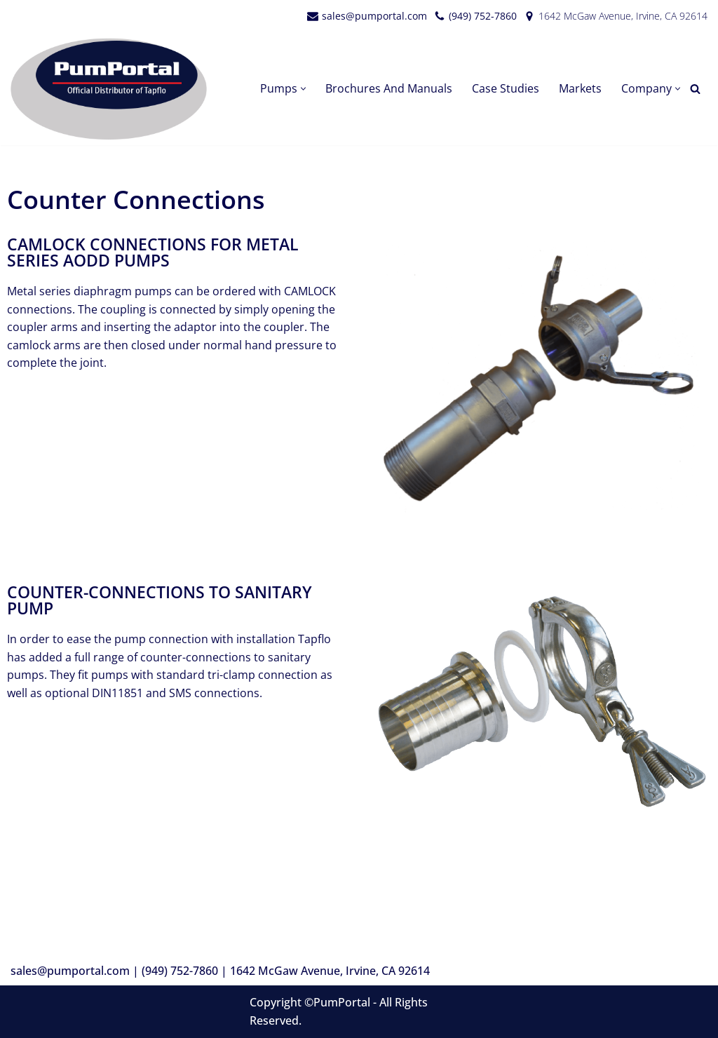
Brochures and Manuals (388, 88)
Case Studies (505, 88)
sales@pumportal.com (374, 15)
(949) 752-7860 (483, 15)
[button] (303, 88)
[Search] (695, 88)
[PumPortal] (112, 89)
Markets (580, 88)
